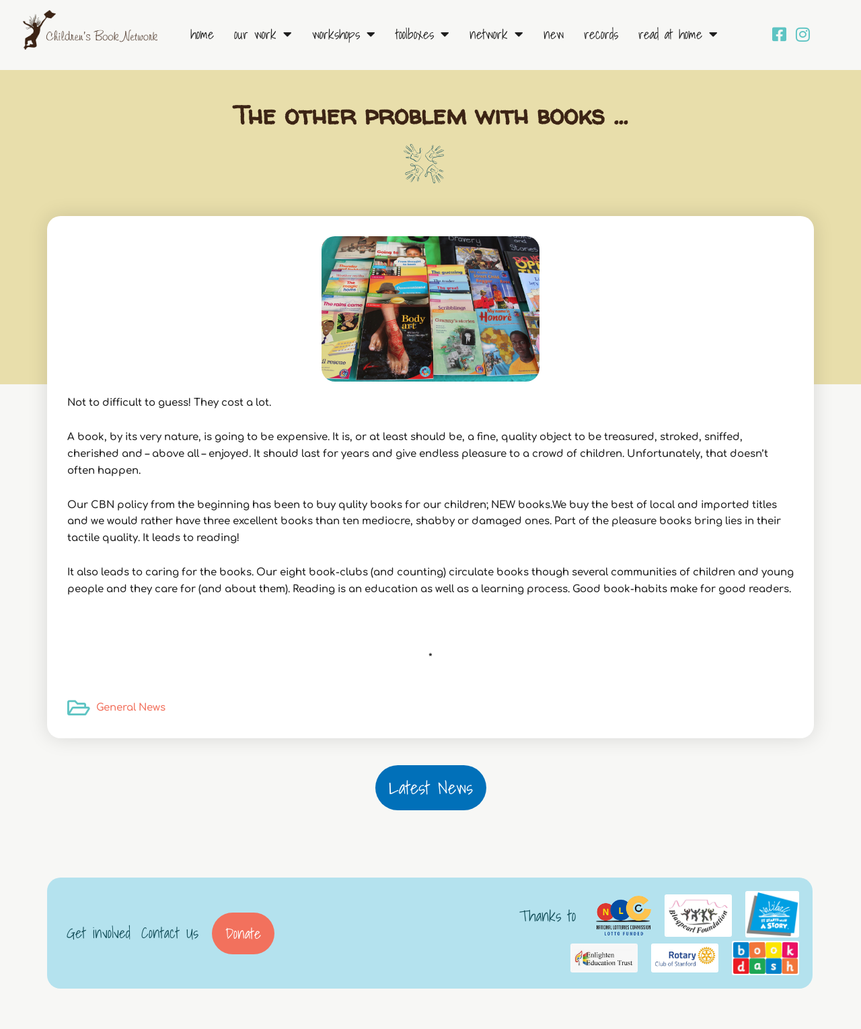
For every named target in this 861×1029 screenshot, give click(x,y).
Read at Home (678, 34)
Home (202, 34)
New (554, 34)
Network (496, 34)
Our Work (263, 34)
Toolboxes (422, 34)
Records (601, 34)
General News (130, 707)
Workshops (343, 34)
